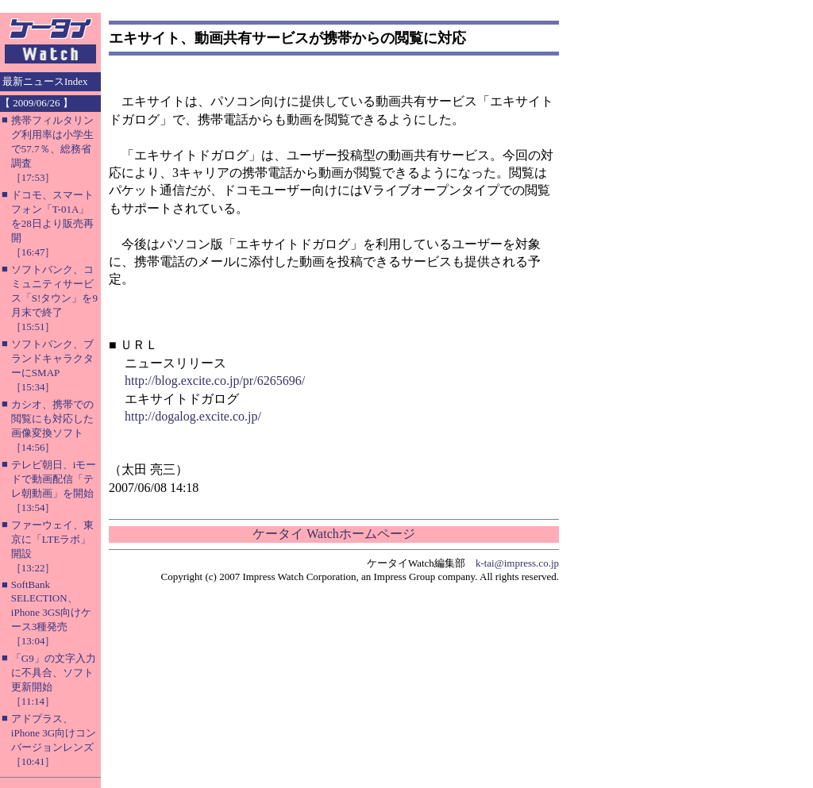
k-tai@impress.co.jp (517, 563)
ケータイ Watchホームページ (333, 533)
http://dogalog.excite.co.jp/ (193, 416)
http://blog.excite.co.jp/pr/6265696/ (215, 380)
